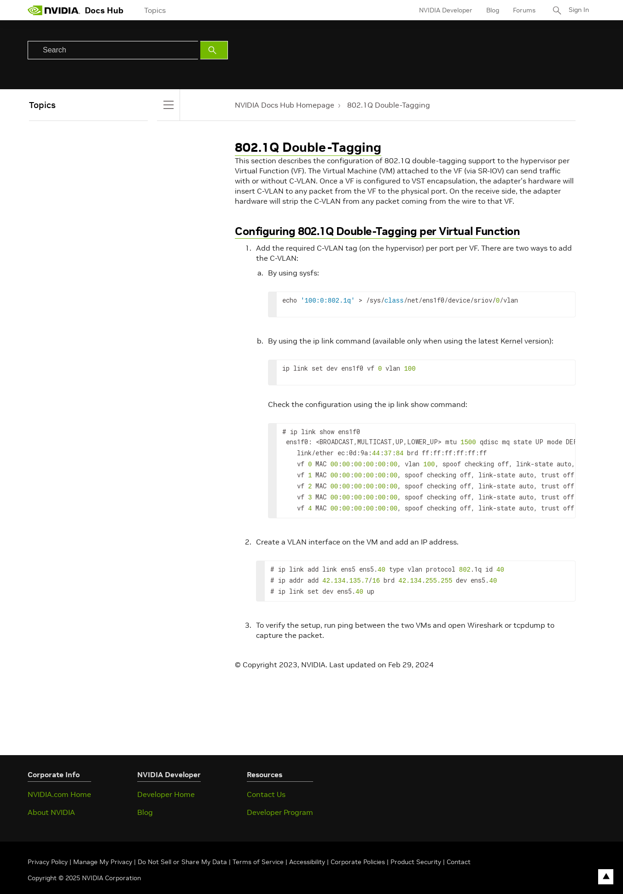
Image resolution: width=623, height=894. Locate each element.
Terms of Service (258, 852)
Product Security (415, 852)
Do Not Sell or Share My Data (182, 852)
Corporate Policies (358, 852)
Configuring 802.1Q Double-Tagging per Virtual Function (377, 231)
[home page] (54, 10)
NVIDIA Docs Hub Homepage (284, 104)
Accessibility (307, 852)
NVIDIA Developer (445, 10)
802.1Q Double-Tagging (388, 104)
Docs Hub (104, 10)
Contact (459, 852)
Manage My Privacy (102, 852)
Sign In (578, 10)
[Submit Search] (214, 50)
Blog (491, 10)
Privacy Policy (49, 852)
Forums (523, 10)
